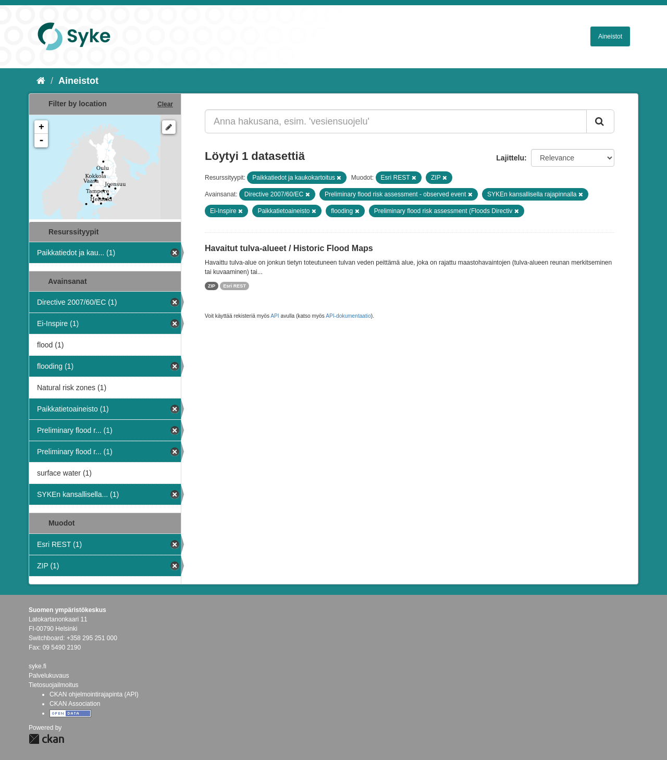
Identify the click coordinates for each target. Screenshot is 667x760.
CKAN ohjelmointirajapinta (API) (94, 694)
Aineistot (610, 36)
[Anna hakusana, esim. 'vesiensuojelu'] (396, 121)
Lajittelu (510, 158)
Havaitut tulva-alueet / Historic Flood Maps (289, 248)
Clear (165, 104)
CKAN (46, 738)
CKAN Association (75, 703)
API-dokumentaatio (348, 316)
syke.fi (37, 666)
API (274, 316)
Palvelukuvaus (49, 675)
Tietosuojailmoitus (54, 685)
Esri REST (234, 286)
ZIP (211, 286)
